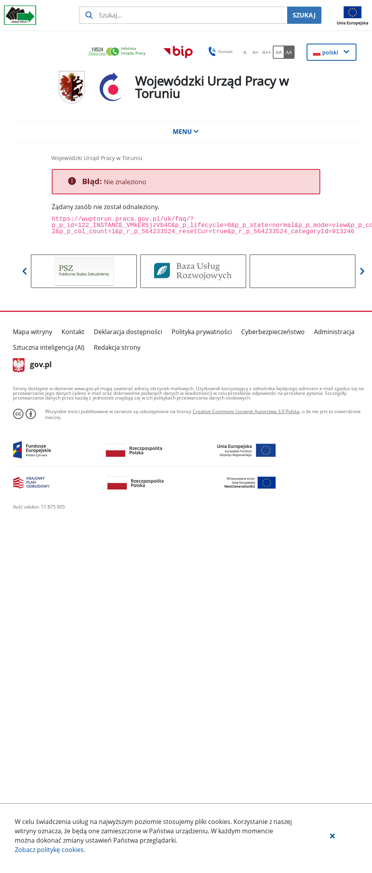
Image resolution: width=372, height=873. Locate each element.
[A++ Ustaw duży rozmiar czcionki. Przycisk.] (266, 52)
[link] (119, 52)
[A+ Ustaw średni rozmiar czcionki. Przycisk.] (255, 52)
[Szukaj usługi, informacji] (183, 15)
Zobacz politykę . (50, 849)
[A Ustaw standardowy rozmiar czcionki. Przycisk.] (244, 52)
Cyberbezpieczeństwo (273, 331)
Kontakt (72, 331)
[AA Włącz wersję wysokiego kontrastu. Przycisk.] (289, 52)
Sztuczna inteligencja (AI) (48, 347)
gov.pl (32, 365)
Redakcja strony (117, 347)
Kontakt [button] (219, 51)
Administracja (334, 331)
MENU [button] (186, 131)
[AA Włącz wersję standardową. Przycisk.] (278, 52)
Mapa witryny (32, 331)
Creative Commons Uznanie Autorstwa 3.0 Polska (246, 411)
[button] (332, 835)
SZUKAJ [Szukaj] (304, 15)
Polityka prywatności (202, 331)
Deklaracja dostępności (128, 331)
